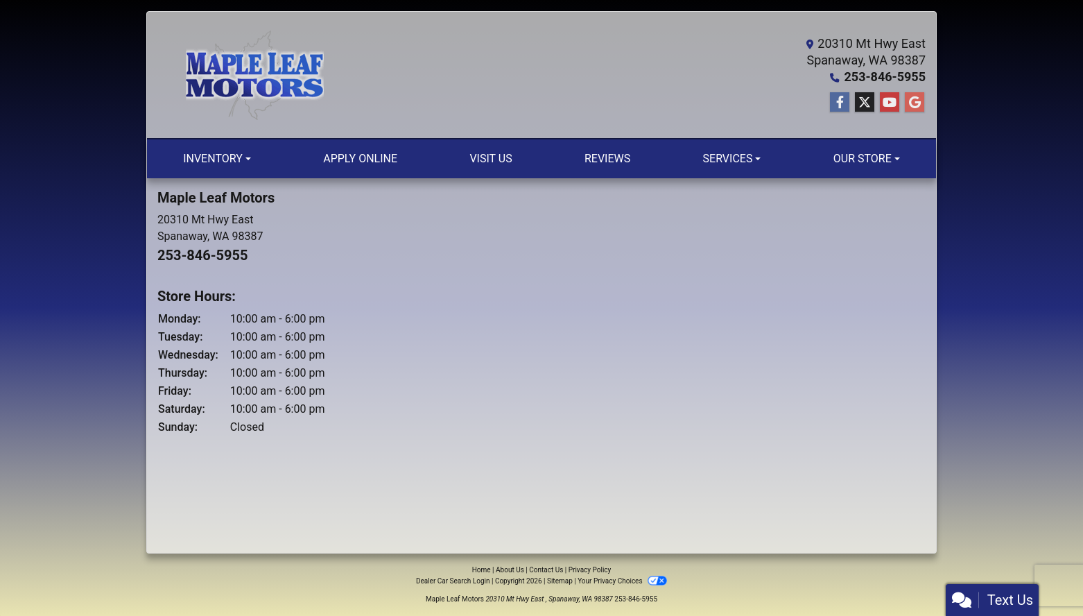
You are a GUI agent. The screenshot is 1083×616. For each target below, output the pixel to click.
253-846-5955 (885, 76)
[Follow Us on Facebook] (839, 102)
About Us (510, 570)
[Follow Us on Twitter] (864, 102)
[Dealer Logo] (254, 75)
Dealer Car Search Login (453, 581)
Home (481, 570)
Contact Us (546, 570)
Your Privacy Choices (622, 581)
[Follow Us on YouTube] (889, 102)
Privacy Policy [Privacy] (590, 570)
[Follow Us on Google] (914, 102)
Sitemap (560, 581)
